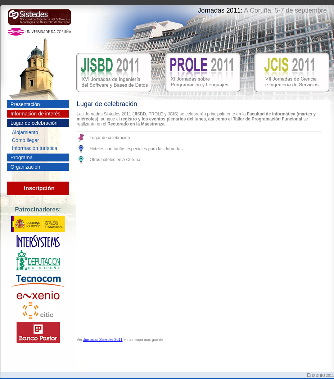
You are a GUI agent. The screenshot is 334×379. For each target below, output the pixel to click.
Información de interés (35, 114)
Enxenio (316, 375)
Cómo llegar (25, 140)
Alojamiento (25, 132)
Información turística (34, 148)
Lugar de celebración (34, 123)
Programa (21, 157)
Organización (25, 167)
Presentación (25, 104)
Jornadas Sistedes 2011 (102, 340)
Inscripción (39, 188)
